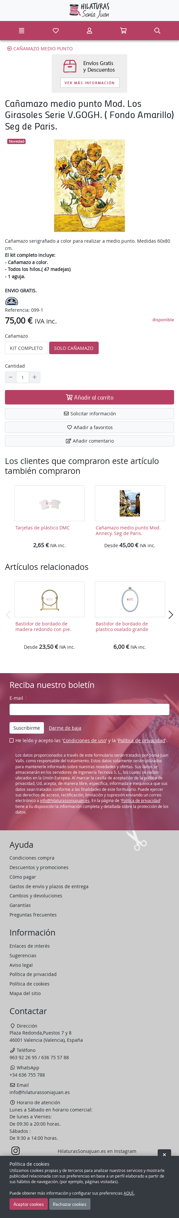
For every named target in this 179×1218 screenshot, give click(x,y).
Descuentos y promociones (39, 867)
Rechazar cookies (70, 1204)
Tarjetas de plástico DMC (42, 527)
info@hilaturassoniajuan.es (65, 800)
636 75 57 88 (55, 1057)
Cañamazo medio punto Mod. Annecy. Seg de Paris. (128, 530)
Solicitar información (89, 413)
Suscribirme (26, 728)
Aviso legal (21, 965)
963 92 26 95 (23, 1057)
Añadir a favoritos (90, 427)
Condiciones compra (32, 858)
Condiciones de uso (84, 740)
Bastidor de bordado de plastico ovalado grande (122, 626)
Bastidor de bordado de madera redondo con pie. (43, 626)
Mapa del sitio (25, 993)
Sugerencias (23, 955)
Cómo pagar (23, 877)
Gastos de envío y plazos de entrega (49, 886)
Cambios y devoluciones (36, 895)
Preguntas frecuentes (33, 915)
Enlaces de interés (30, 946)
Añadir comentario (90, 441)
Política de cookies (30, 984)
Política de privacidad (141, 740)
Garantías (20, 905)
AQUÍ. (129, 1193)
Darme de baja (65, 728)
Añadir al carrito (89, 397)
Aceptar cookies (28, 1204)
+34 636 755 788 (27, 1075)
